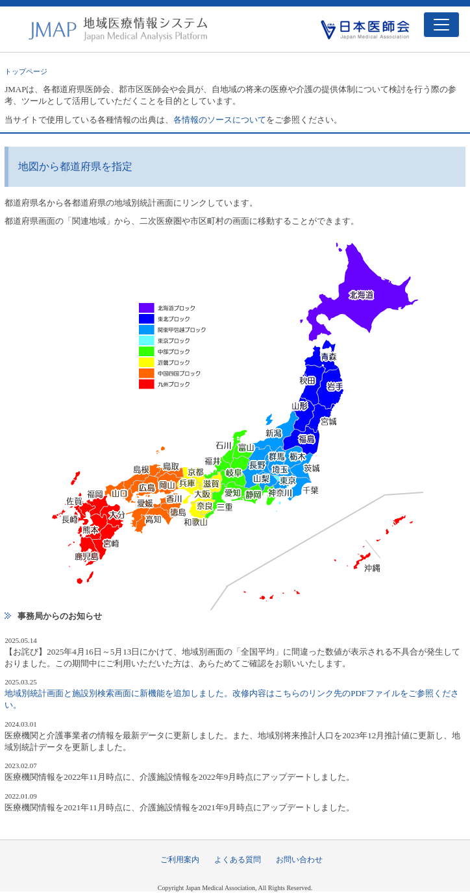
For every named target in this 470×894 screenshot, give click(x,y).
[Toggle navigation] (441, 25)
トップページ (26, 71)
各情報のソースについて (219, 120)
